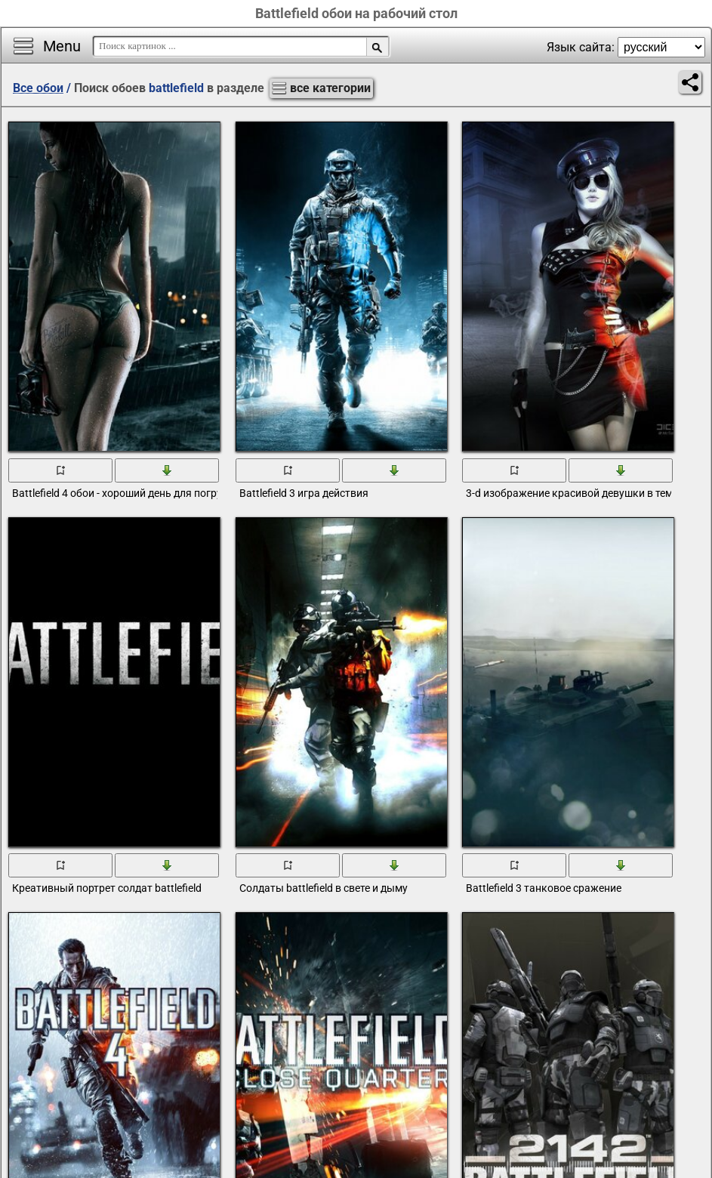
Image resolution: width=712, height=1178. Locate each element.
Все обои (38, 88)
